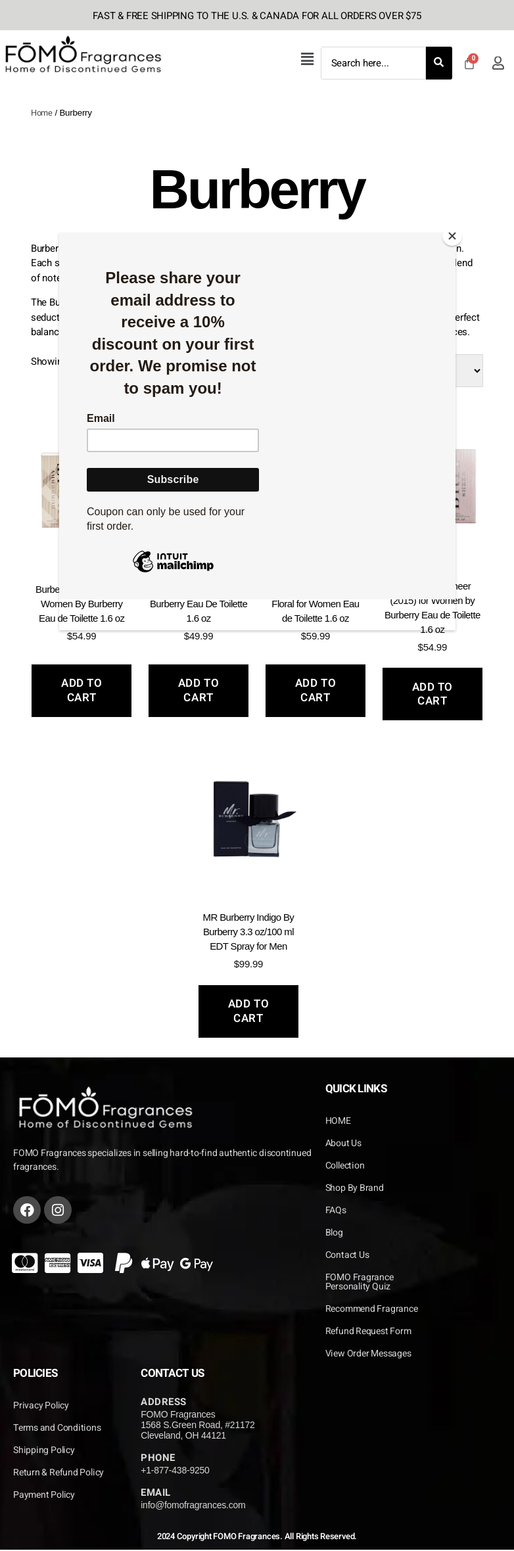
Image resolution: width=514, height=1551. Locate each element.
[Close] (452, 236)
